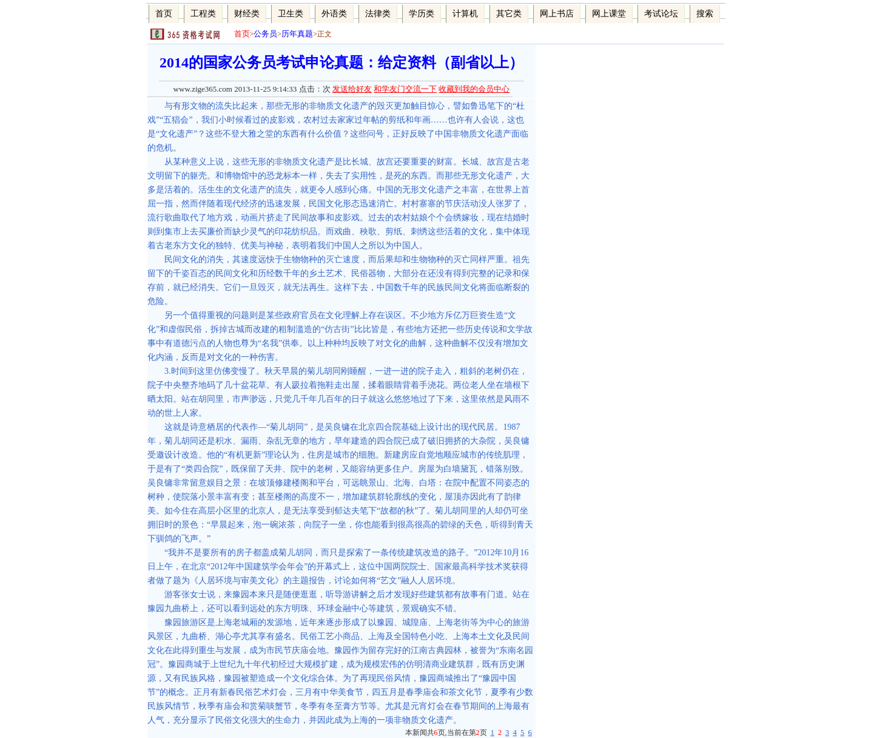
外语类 (334, 13)
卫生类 (290, 13)
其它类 (509, 13)
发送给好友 (352, 88)
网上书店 (557, 13)
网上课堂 (609, 13)
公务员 (265, 33)
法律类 (378, 13)
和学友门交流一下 (405, 88)
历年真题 (297, 33)
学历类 (421, 13)
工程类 (203, 13)
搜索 (704, 13)
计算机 (465, 13)
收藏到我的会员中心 (474, 88)
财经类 (247, 13)
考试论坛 (661, 13)
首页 (163, 13)
